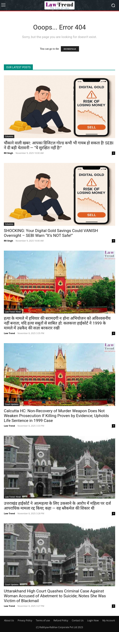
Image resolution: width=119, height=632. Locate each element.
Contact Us (78, 620)
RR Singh (8, 153)
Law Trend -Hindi (13, 311)
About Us (9, 620)
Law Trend (9, 333)
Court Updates (12, 404)
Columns (9, 136)
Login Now (93, 620)
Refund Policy (61, 620)
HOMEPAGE (70, 49)
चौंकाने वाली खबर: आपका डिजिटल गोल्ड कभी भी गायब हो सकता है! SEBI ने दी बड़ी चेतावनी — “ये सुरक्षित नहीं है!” (58, 145)
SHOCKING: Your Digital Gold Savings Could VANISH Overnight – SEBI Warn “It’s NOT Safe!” (51, 233)
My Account (108, 620)
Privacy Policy (25, 620)
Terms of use (43, 620)
